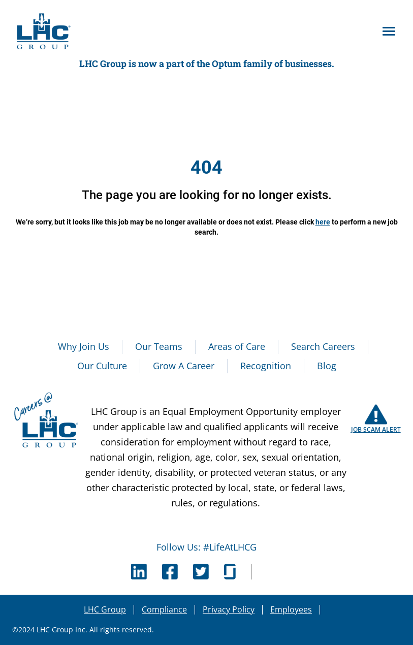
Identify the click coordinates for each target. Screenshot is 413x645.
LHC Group (105, 609)
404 (206, 167)
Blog (326, 366)
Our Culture (102, 366)
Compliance (164, 609)
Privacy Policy (229, 609)
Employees (291, 609)
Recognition (265, 366)
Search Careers (323, 346)
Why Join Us (83, 346)
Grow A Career (183, 366)
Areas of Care (236, 346)
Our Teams (158, 346)
